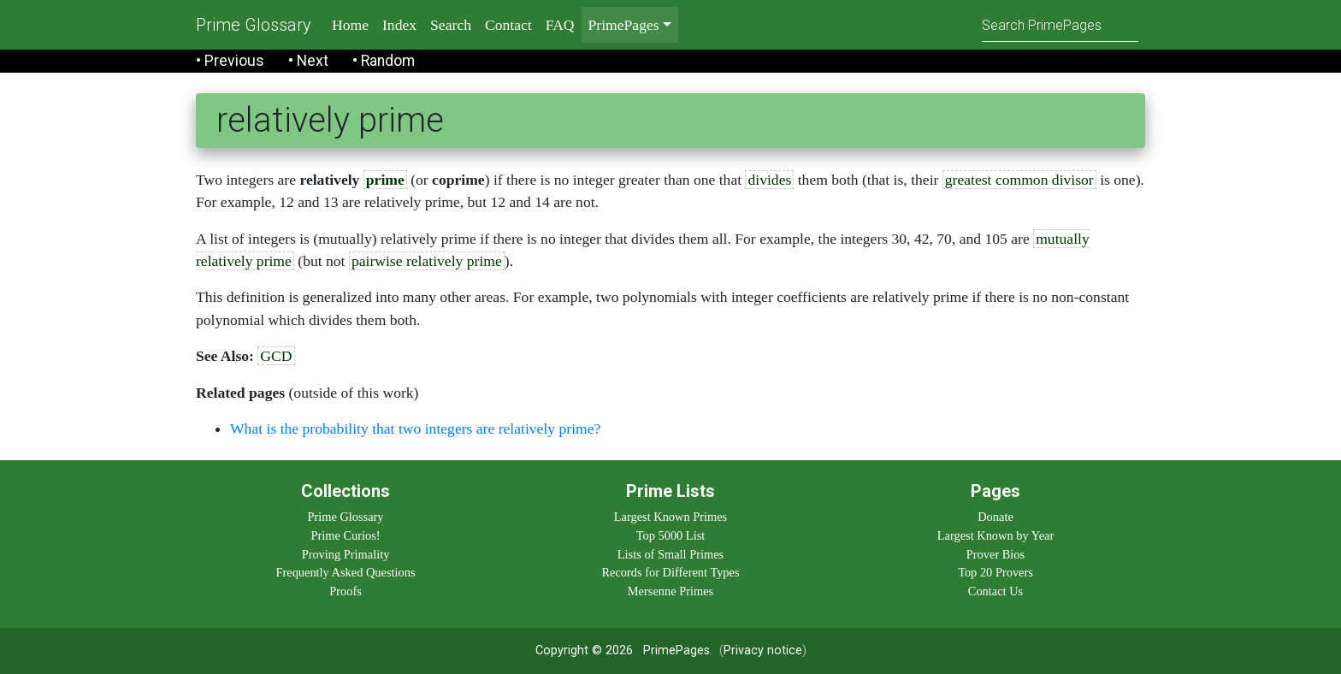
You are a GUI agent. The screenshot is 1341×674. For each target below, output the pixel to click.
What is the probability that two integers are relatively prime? (415, 428)
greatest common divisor (1019, 179)
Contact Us (995, 591)
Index (399, 24)
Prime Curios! (345, 535)
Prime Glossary (253, 25)
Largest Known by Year (995, 535)
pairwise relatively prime (426, 260)
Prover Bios (995, 554)
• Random (383, 60)
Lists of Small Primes (670, 554)
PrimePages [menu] (623, 24)
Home (350, 24)
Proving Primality (346, 554)
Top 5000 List (671, 535)
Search (450, 24)
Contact (508, 24)
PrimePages (676, 650)
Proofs (345, 591)
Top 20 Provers (995, 572)
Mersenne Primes (670, 591)
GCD (276, 355)
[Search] (1060, 24)
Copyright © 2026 (584, 650)
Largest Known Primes (670, 516)
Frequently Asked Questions (345, 572)
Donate (995, 516)
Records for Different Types (670, 572)
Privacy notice (763, 650)
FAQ (560, 24)
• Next (308, 60)
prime (385, 179)
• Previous (230, 60)
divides (769, 179)
